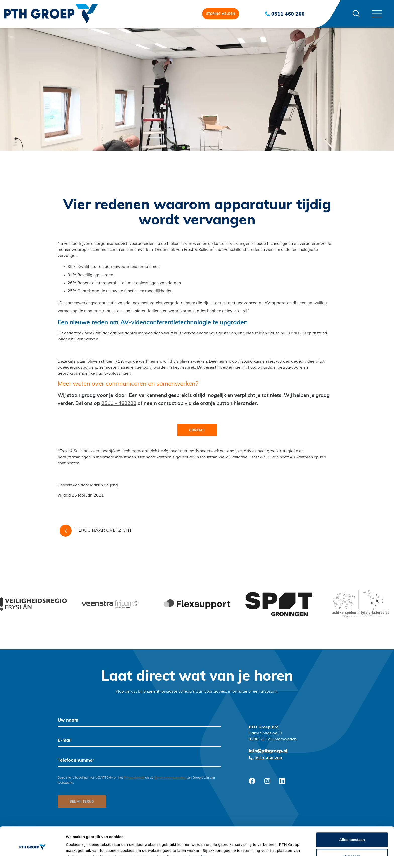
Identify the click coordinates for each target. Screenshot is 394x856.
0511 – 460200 (118, 403)
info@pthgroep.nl (268, 751)
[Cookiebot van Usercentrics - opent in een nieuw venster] (33, 846)
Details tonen (271, 846)
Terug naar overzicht (96, 531)
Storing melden (220, 14)
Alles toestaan (352, 812)
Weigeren (351, 829)
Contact (197, 430)
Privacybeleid (134, 777)
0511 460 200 (285, 14)
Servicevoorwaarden (170, 777)
